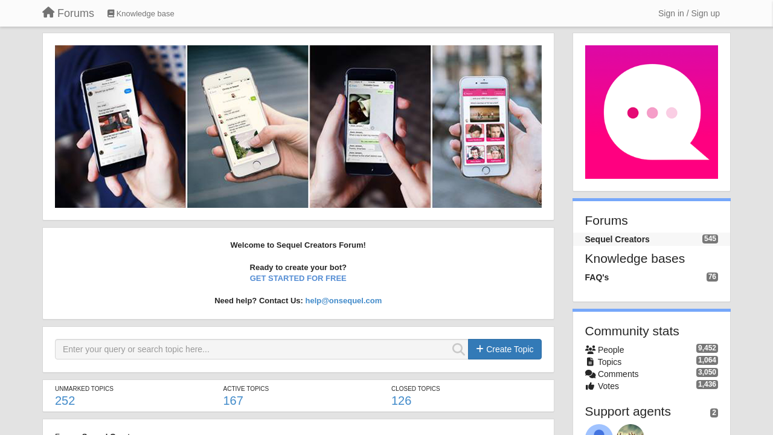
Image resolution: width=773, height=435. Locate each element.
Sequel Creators (617, 239)
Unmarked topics (84, 388)
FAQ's (597, 277)
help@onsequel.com (343, 300)
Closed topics (415, 388)
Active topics (246, 388)
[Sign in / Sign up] (689, 13)
